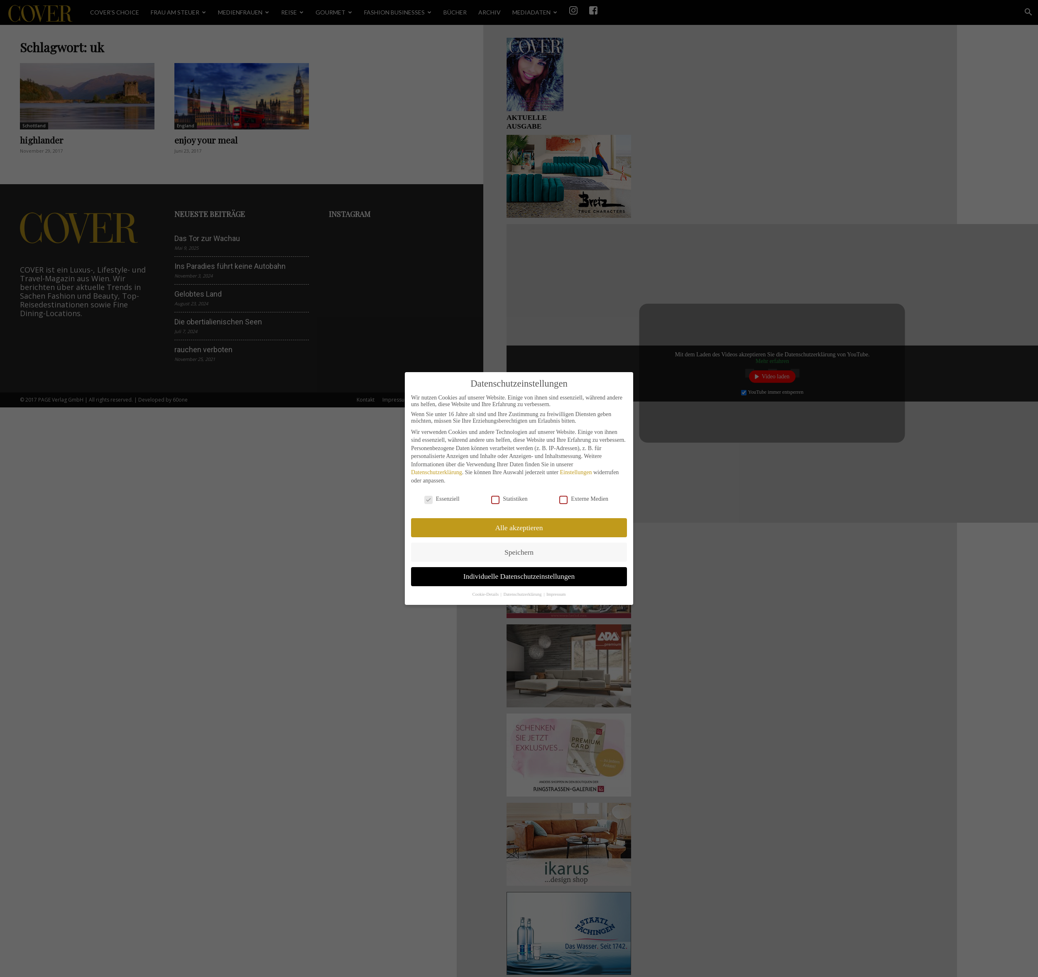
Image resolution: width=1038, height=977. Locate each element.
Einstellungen (576, 472)
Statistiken (509, 499)
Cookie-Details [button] (485, 594)
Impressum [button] (556, 594)
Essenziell (442, 499)
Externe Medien (583, 499)
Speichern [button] (519, 552)
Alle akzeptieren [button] (519, 528)
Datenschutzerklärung (436, 472)
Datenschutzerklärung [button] (523, 594)
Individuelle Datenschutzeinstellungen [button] (519, 576)
